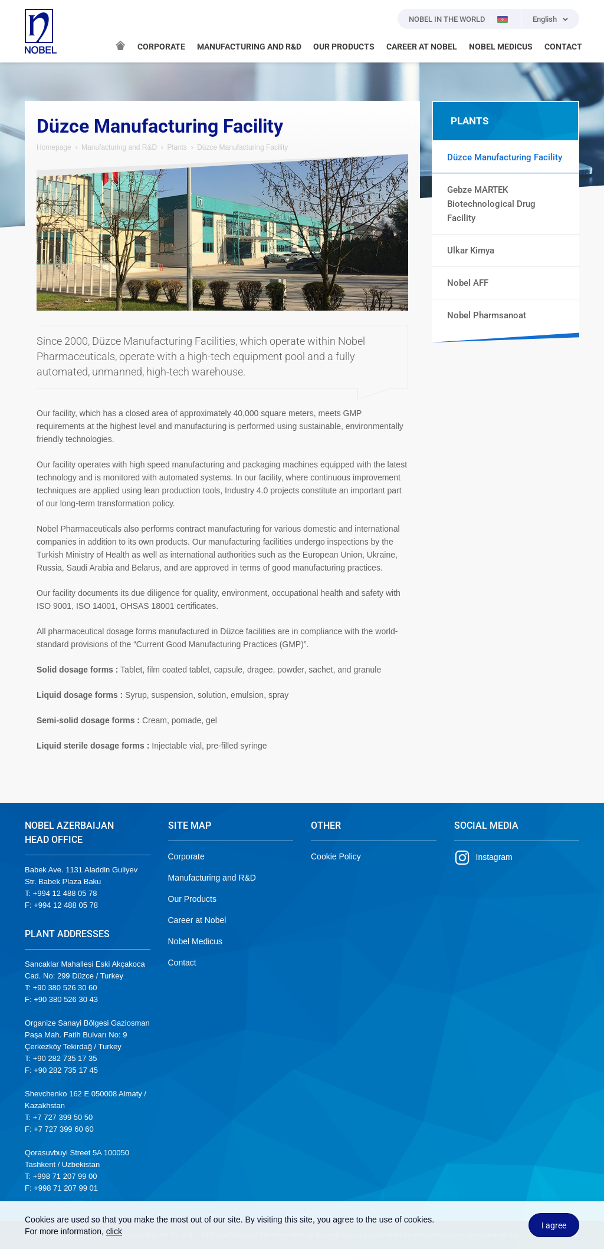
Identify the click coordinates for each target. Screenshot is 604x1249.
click (114, 1231)
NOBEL (41, 31)
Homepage (54, 147)
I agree (553, 1225)
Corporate (186, 856)
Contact (182, 962)
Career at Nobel (197, 920)
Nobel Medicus (195, 941)
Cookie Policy (336, 856)
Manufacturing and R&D (119, 147)
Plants (176, 147)
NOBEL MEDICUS (501, 46)
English (545, 19)
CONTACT (563, 46)
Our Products (192, 899)
